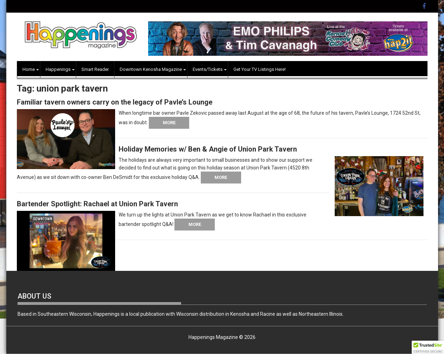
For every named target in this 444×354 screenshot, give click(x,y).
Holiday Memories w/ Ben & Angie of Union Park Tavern (208, 149)
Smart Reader (95, 69)
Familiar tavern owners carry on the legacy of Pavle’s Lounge (114, 102)
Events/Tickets (208, 69)
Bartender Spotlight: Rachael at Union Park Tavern (97, 204)
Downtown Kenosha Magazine (151, 69)
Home (28, 69)
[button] (428, 347)
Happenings (58, 69)
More (169, 122)
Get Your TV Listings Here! (259, 69)
